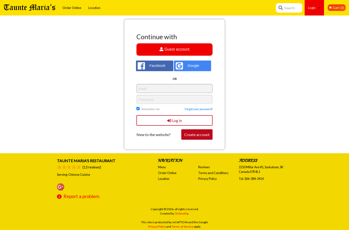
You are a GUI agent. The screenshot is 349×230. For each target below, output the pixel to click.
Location (94, 8)
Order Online (72, 8)
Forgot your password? (199, 109)
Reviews (204, 167)
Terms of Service (182, 226)
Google (187, 65)
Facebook (152, 65)
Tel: (251, 179)
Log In (174, 120)
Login (312, 8)
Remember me (151, 109)
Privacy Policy (207, 179)
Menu (162, 167)
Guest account (174, 49)
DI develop (182, 213)
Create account (197, 134)
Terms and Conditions (213, 173)
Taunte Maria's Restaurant (86, 160)
